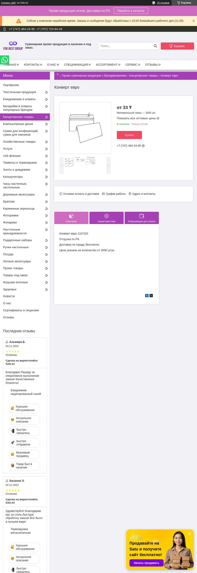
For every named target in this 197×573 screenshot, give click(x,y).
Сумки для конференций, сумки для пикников (20, 132)
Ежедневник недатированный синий (26, 392)
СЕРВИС (131, 64)
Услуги (7, 148)
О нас (7, 303)
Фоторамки (10, 215)
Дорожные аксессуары (19, 194)
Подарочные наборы (17, 240)
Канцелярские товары (143, 75)
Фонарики (10, 222)
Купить (129, 135)
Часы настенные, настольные (15, 185)
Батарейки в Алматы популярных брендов (17, 108)
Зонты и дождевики (16, 169)
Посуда (8, 254)
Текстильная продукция (19, 92)
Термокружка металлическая (21, 530)
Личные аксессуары (17, 261)
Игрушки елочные (15, 282)
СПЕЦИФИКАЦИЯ (76, 64)
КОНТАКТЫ (31, 64)
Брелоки (9, 201)
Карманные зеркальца (18, 208)
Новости (9, 296)
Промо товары (13, 268)
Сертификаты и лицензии (21, 310)
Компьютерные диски (18, 124)
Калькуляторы (13, 176)
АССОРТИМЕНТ (106, 64)
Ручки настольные (16, 247)
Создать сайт (8, 2)
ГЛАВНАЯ (9, 64)
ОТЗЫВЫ (151, 64)
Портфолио (11, 85)
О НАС (51, 64)
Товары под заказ (15, 275)
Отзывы (8, 317)
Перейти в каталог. (131, 10)
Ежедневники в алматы (19, 99)
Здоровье (9, 289)
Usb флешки (12, 155)
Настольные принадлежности (15, 231)
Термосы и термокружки (20, 162)
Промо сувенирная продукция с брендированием (94, 75)
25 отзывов (163, 2)
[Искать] (155, 46)
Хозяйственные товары (19, 141)
